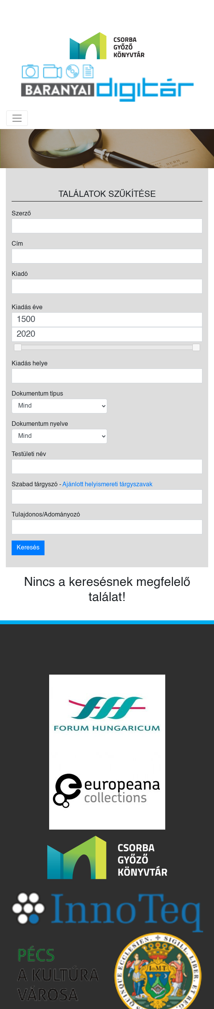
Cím (17, 244)
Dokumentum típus (37, 394)
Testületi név (29, 454)
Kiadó (20, 274)
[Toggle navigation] (17, 118)
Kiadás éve (27, 308)
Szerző (21, 214)
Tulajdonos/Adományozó (46, 515)
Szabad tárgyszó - (82, 485)
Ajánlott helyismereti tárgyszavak (107, 485)
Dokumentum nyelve (40, 424)
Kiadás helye (30, 364)
